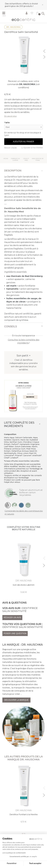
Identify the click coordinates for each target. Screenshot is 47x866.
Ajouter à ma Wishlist (33, 147)
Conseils (10, 326)
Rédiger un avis (12, 617)
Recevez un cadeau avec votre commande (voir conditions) (23, 84)
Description (12, 170)
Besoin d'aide (10, 148)
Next (44, 56)
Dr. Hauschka (13, 27)
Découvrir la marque (16, 700)
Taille (7, 122)
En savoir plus (10, 116)
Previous (44, 51)
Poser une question (15, 633)
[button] (5, 862)
